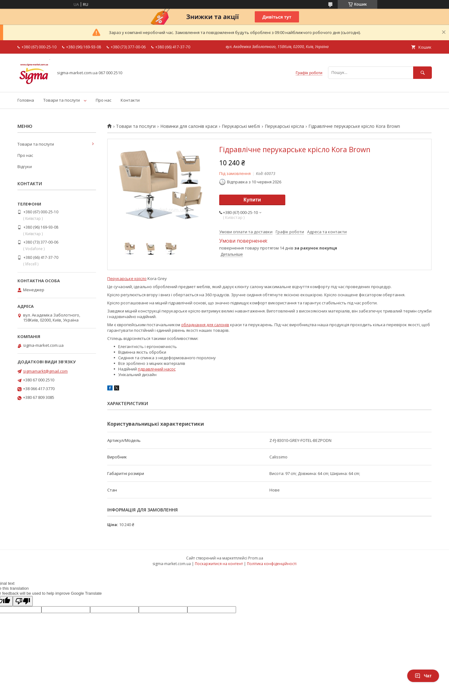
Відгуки (24, 166)
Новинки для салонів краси (188, 126)
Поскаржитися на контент (219, 563)
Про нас (103, 100)
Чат (423, 676)
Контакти (130, 100)
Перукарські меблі (241, 126)
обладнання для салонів (205, 324)
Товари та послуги (61, 100)
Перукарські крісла (284, 126)
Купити (252, 199)
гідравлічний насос (157, 369)
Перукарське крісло (127, 278)
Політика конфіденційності (272, 563)
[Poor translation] (23, 601)
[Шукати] (422, 72)
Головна (25, 100)
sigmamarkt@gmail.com (45, 371)
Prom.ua (255, 558)
